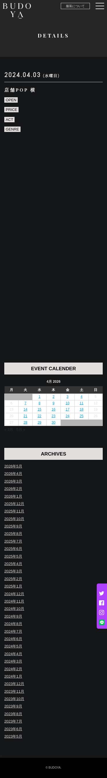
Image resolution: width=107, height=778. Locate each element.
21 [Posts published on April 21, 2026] (25, 416)
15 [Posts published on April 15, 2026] (39, 409)
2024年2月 (13, 669)
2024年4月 (13, 654)
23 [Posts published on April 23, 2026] (53, 416)
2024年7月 (13, 631)
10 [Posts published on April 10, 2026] (67, 403)
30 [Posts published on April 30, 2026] (53, 423)
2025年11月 (14, 511)
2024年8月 (13, 624)
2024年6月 (13, 639)
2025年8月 (13, 533)
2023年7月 (13, 721)
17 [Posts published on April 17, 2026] (67, 409)
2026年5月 (13, 466)
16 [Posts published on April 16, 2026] (53, 409)
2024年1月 (13, 676)
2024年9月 (13, 616)
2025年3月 (13, 571)
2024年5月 (13, 646)
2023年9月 (13, 706)
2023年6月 (13, 729)
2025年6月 (13, 549)
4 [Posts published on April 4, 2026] (81, 397)
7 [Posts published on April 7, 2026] (26, 403)
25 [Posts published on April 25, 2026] (81, 416)
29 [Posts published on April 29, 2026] (39, 423)
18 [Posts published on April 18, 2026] (81, 409)
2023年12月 (14, 684)
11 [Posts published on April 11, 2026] (81, 403)
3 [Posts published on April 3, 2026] (67, 397)
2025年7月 (13, 541)
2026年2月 (13, 489)
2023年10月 (14, 699)
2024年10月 (14, 609)
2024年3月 (13, 661)
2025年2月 (13, 579)
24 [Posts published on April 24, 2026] (67, 416)
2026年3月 (13, 481)
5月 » (20, 429)
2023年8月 (13, 714)
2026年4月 (13, 473)
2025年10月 (14, 519)
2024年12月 (14, 594)
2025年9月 (13, 526)
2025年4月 (13, 564)
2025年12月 (14, 504)
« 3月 (8, 429)
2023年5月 (13, 736)
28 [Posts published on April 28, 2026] (25, 423)
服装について (75, 6)
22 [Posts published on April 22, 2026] (39, 416)
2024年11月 (14, 601)
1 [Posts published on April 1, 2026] (40, 397)
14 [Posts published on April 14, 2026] (25, 409)
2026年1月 (13, 496)
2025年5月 (13, 556)
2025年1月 (13, 586)
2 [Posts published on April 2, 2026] (53, 397)
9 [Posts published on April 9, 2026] (53, 403)
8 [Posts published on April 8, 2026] (40, 403)
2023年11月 (14, 691)
